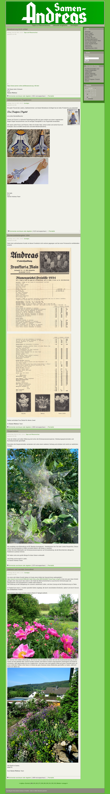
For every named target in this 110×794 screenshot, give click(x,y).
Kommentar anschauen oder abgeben (19, 96)
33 (55, 783)
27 (39, 783)
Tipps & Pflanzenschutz (41, 25)
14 (87, 94)
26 (37, 783)
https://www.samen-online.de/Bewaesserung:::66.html (23, 85)
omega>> (65, 783)
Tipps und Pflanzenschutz (31, 32)
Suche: (87, 52)
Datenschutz (88, 46)
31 (49, 783)
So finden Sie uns (90, 37)
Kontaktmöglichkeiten (91, 39)
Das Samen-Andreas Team (93, 40)
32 (52, 783)
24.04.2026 (90, 98)
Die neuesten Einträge (92, 66)
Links (87, 29)
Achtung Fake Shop (90, 75)
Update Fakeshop (90, 73)
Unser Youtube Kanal (91, 43)
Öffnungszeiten (89, 34)
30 (47, 783)
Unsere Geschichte (90, 42)
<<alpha (21, 783)
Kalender (88, 85)
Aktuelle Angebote (60, 25)
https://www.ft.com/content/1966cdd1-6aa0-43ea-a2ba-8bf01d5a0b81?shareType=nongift (33, 579)
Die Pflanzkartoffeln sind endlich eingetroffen (92, 69)
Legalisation (88, 72)
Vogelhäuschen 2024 (91, 48)
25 (34, 783)
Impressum (88, 45)
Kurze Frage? (89, 33)
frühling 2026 (88, 76)
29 (44, 783)
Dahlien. (87, 78)
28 (87, 97)
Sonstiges (74, 25)
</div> (43, 208)
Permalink (51, 96)
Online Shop (88, 36)
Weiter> (59, 783)
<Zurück (27, 783)
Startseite (87, 31)
